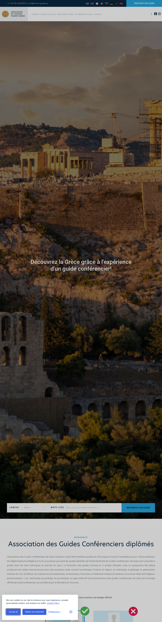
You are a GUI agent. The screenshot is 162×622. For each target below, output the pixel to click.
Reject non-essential (34, 612)
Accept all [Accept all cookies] (13, 612)
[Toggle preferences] (54, 612)
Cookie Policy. (53, 603)
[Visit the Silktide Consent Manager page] (71, 612)
